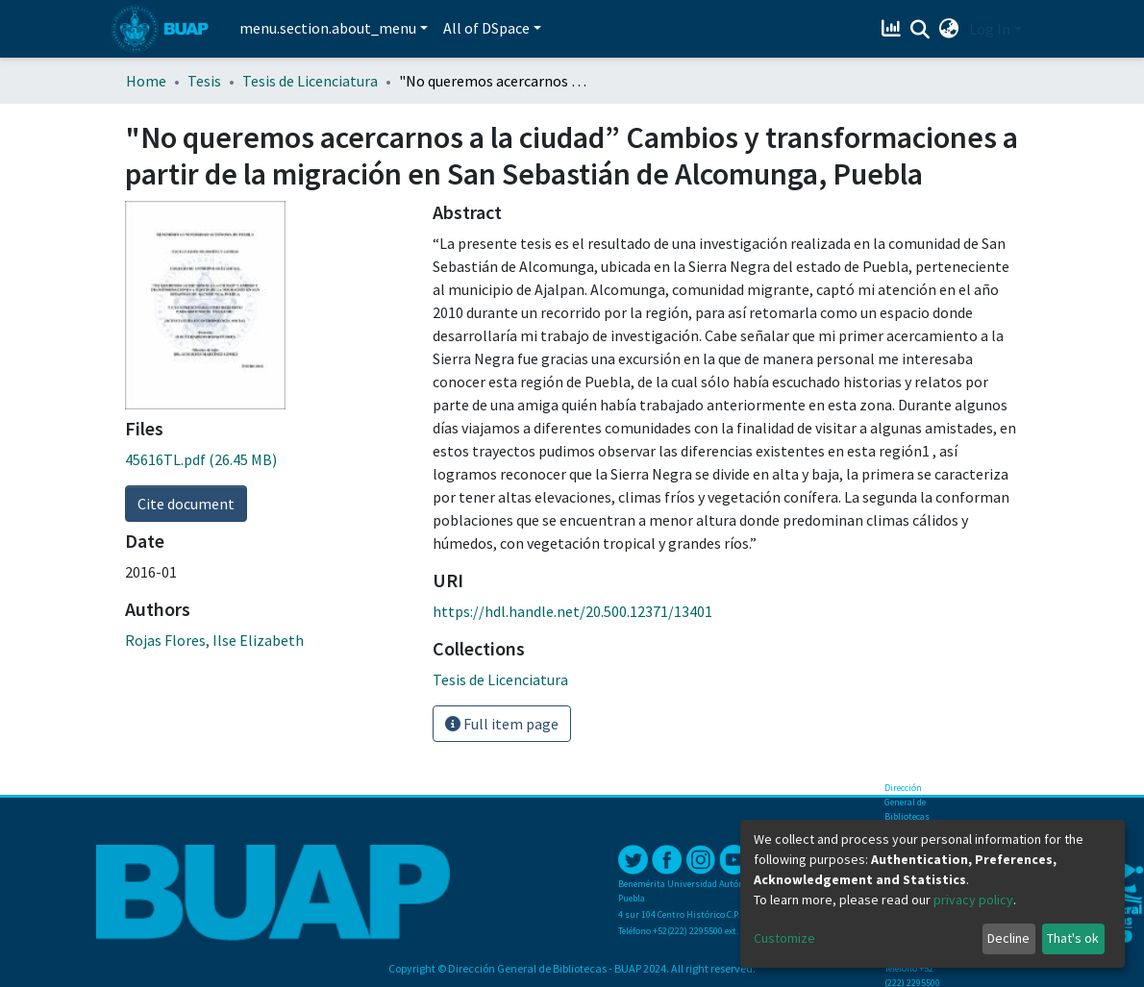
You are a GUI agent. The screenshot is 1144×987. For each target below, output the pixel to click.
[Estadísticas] (894, 28)
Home (146, 80)
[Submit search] (920, 29)
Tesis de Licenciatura (310, 80)
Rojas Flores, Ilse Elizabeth (214, 640)
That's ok (1073, 938)
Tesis (204, 80)
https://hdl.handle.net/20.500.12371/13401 (572, 611)
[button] (949, 28)
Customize (784, 938)
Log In (989, 28)
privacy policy (973, 899)
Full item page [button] (502, 723)
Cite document (186, 503)
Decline (1008, 938)
